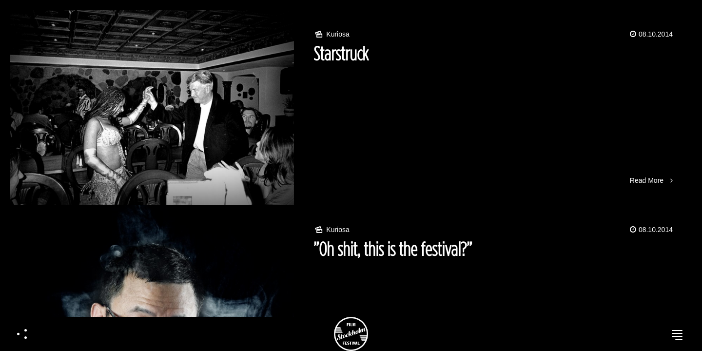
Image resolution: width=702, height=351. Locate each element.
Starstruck (341, 53)
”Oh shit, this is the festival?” (392, 249)
